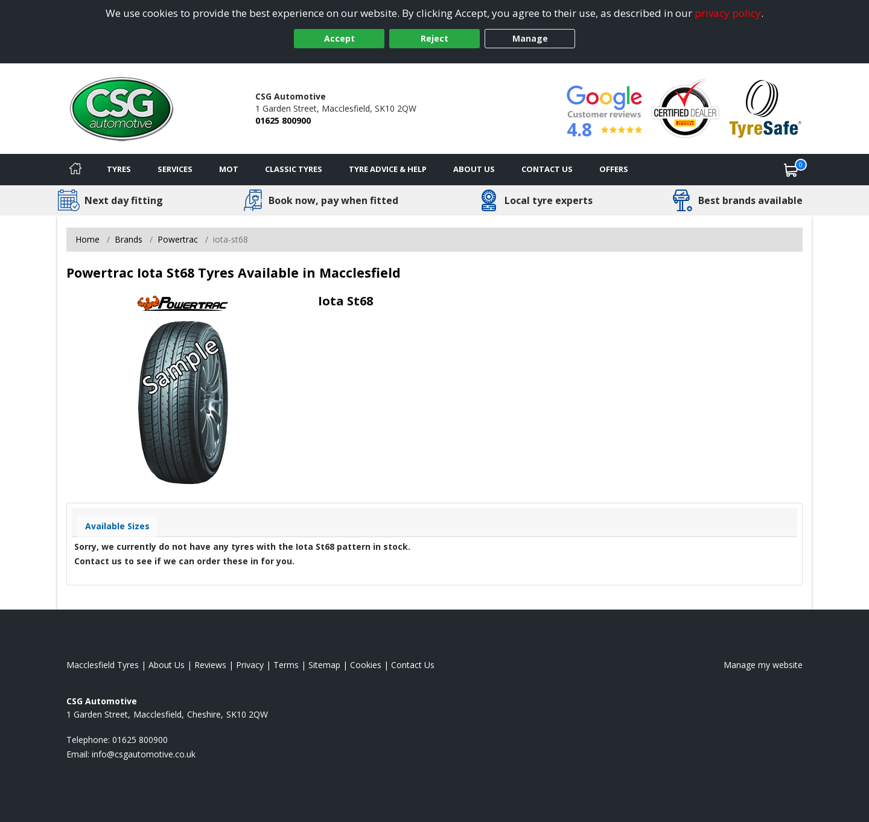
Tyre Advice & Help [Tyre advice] (388, 169)
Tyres (119, 169)
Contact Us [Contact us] (547, 169)
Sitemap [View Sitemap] (324, 665)
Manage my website (763, 665)
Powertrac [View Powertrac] (178, 239)
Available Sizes (117, 526)
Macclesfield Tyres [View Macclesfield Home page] (102, 665)
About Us (474, 169)
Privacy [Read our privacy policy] (250, 665)
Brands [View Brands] (128, 239)
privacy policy (728, 13)
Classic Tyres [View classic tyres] (293, 169)
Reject (434, 38)
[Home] (75, 169)
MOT (228, 169)
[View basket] (791, 169)
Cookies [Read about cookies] (365, 665)
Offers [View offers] (613, 169)
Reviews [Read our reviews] (210, 665)
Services (175, 169)
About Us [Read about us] (166, 665)
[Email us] (144, 754)
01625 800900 (283, 120)
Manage (530, 38)
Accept (339, 38)
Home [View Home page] (87, 239)
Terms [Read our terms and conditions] (286, 665)
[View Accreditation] (685, 107)
